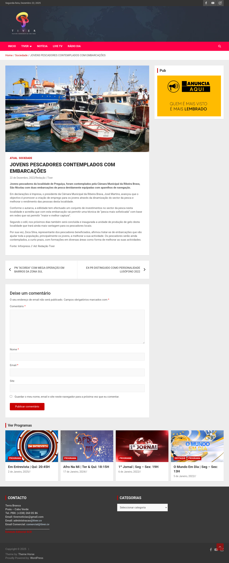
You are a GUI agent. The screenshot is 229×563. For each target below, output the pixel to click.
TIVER (25, 46)
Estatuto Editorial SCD (18, 531)
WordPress (36, 558)
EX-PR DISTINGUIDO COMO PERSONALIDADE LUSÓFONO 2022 (113, 269)
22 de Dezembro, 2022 (22, 177)
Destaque (180, 458)
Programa (15, 458)
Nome (14, 349)
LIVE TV (57, 46)
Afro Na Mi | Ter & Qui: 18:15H (86, 467)
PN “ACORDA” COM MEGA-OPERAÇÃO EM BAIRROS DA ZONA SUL (39, 269)
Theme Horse (26, 554)
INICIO (12, 46)
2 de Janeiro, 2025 (18, 471)
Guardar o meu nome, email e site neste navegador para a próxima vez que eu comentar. (67, 396)
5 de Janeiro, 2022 (184, 476)
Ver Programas (20, 425)
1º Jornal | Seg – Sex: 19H (138, 467)
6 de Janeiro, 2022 (128, 471)
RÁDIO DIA (74, 46)
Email (14, 365)
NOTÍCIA (42, 46)
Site (12, 381)
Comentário (18, 306)
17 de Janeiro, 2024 (74, 471)
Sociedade (25, 158)
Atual (14, 158)
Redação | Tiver (44, 177)
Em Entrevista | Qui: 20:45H (29, 467)
